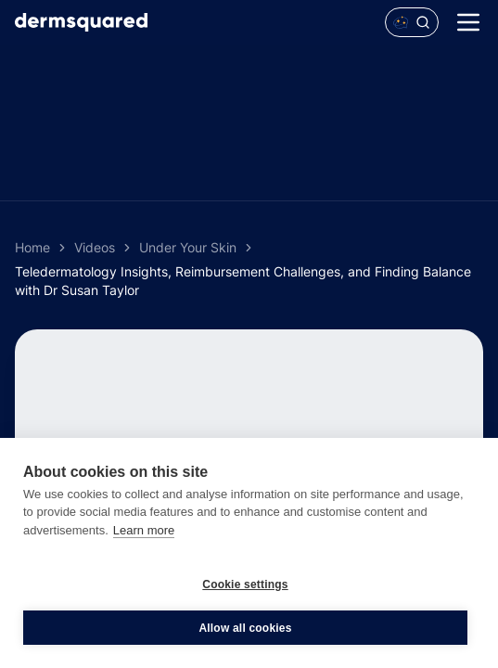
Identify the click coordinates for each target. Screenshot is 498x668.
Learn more (143, 530)
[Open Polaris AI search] (412, 22)
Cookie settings (244, 584)
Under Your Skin (187, 247)
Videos (94, 247)
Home (32, 247)
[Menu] (468, 22)
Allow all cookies (244, 628)
